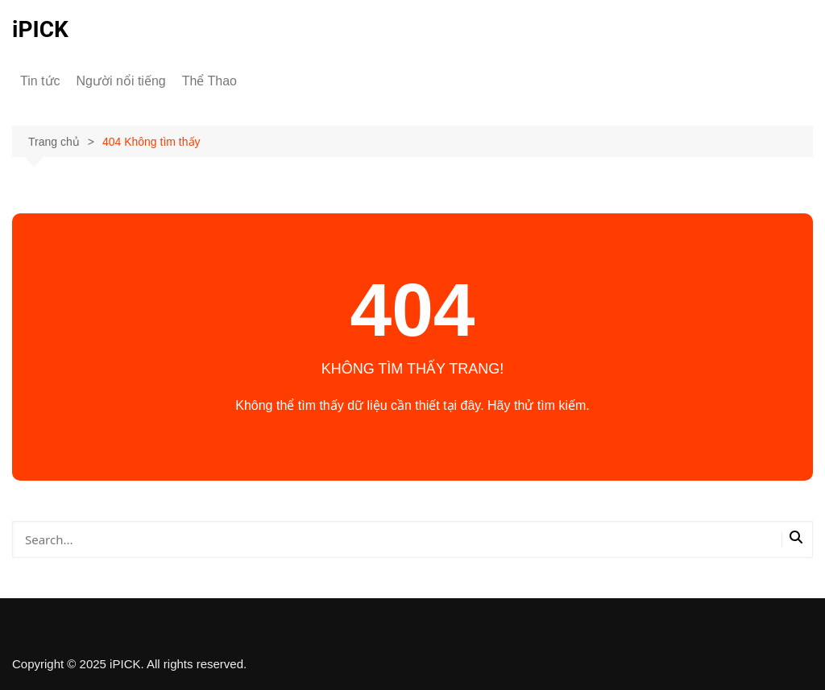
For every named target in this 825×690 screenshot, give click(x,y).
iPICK (40, 29)
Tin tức (40, 81)
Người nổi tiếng (121, 81)
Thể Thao (209, 81)
